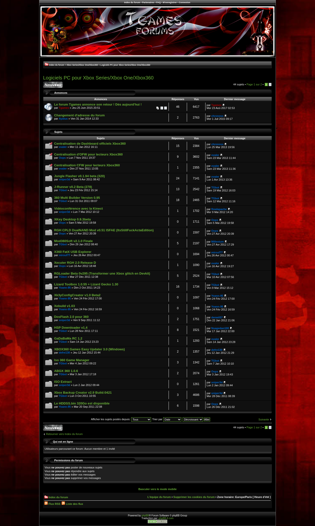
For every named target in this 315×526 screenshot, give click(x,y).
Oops (62, 157)
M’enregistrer (170, 2)
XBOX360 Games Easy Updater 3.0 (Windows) (89, 349)
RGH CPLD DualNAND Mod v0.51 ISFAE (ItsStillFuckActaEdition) (104, 230)
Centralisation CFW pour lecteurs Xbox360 (87, 165)
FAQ (158, 2)
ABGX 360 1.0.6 (66, 371)
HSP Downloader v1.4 (70, 327)
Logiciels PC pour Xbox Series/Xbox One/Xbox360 (125, 65)
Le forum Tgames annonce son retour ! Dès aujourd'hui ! (98, 104)
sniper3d (64, 179)
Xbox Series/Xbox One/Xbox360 (82, 65)
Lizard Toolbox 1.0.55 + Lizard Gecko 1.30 (86, 284)
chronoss (217, 115)
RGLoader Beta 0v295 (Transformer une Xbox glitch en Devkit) (102, 273)
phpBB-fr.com (166, 518)
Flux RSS (52, 503)
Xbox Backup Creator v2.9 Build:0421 (83, 392)
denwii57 (217, 317)
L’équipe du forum (159, 496)
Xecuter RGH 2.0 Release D (75, 262)
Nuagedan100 (220, 328)
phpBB (145, 515)
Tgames (64, 107)
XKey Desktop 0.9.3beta (72, 219)
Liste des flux (72, 503)
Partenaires (148, 2)
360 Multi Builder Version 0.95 (77, 198)
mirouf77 (64, 255)
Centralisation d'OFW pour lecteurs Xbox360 (88, 154)
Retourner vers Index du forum (64, 434)
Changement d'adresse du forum (79, 115)
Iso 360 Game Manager (71, 360)
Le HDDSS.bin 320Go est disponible (82, 403)
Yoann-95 (65, 287)
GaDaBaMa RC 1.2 (68, 338)
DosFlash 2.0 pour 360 (71, 317)
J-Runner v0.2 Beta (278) (73, 187)
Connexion (184, 2)
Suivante (263, 419)
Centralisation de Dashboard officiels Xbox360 (90, 143)
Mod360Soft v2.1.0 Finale (73, 241)
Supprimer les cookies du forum (194, 496)
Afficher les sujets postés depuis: (121, 419)
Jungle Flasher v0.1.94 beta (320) (79, 176)
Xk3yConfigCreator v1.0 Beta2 (77, 295)
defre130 (64, 352)
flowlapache (219, 209)
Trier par (166, 419)
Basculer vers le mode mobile (157, 489)
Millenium (217, 241)
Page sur (254, 84)
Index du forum (132, 2)
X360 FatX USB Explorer (73, 252)
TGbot (63, 190)
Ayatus (63, 118)
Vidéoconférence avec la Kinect (78, 208)
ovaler (63, 146)
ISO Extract (63, 382)
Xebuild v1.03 (64, 306)
